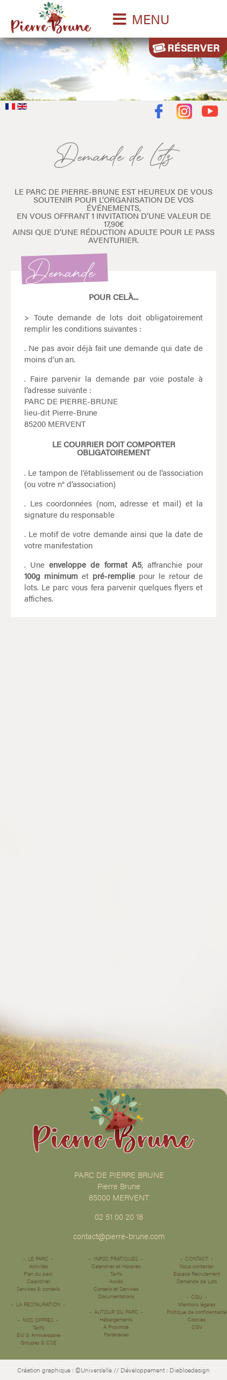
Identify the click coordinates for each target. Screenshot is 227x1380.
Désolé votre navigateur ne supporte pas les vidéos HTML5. (113, 66)
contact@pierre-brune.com (119, 1235)
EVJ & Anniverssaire (38, 1335)
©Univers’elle (93, 1370)
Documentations (116, 1296)
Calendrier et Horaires (115, 1266)
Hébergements (116, 1319)
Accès (116, 1281)
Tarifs (38, 1327)
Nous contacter (197, 1266)
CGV (196, 1327)
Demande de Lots (196, 1281)
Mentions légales (196, 1304)
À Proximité (116, 1327)
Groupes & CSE (38, 1342)
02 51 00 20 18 (119, 1216)
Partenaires (116, 1334)
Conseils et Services (116, 1288)
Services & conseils (38, 1288)
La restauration (38, 1304)
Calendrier (38, 1281)
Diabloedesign (189, 1370)
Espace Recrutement (196, 1273)
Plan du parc (38, 1273)
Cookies (196, 1319)
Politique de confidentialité (196, 1311)
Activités (38, 1266)
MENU (150, 19)
